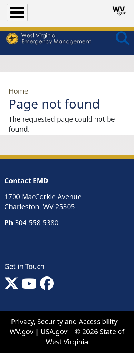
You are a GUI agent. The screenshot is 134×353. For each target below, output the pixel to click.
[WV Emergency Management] (48, 39)
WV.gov (21, 331)
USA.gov (54, 331)
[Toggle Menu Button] (17, 12)
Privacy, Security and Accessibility (64, 321)
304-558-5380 (36, 222)
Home (18, 91)
